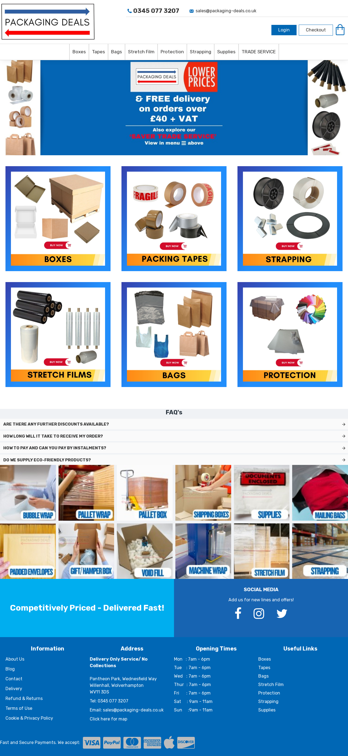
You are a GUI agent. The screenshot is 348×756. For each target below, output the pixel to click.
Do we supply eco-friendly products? (47, 460)
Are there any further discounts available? (56, 424)
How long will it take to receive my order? (53, 436)
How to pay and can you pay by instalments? (54, 448)
